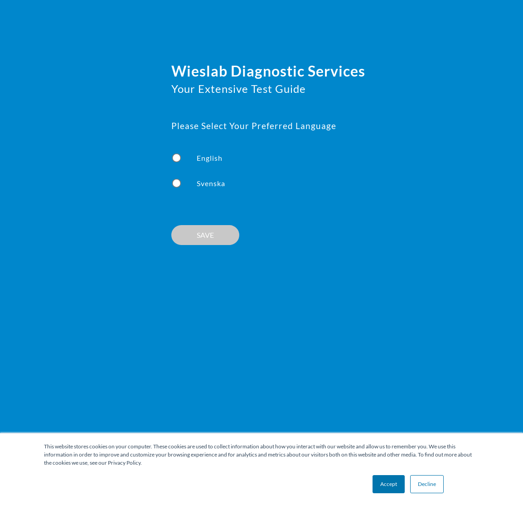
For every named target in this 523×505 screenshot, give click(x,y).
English (210, 158)
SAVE (205, 235)
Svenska (211, 183)
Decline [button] (427, 484)
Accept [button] (388, 484)
